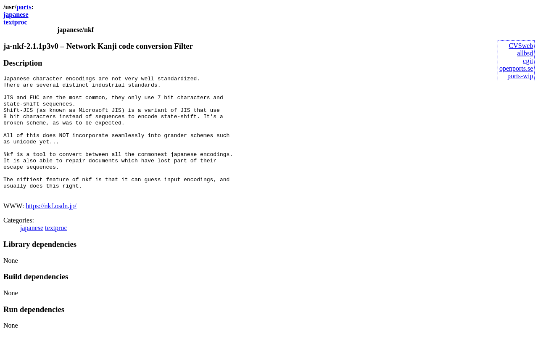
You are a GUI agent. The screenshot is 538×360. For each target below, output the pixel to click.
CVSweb (521, 45)
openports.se (516, 68)
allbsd (525, 53)
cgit (528, 60)
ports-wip (520, 75)
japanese (16, 14)
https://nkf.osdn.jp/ (51, 229)
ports (24, 7)
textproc (15, 22)
